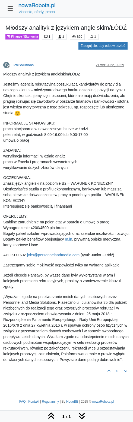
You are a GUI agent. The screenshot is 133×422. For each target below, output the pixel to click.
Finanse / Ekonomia (22, 36)
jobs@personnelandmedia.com (53, 255)
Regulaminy (50, 401)
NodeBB (72, 401)
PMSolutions (24, 65)
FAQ (22, 401)
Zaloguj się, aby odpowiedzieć (103, 46)
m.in (68, 239)
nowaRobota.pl (103, 401)
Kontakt (33, 401)
